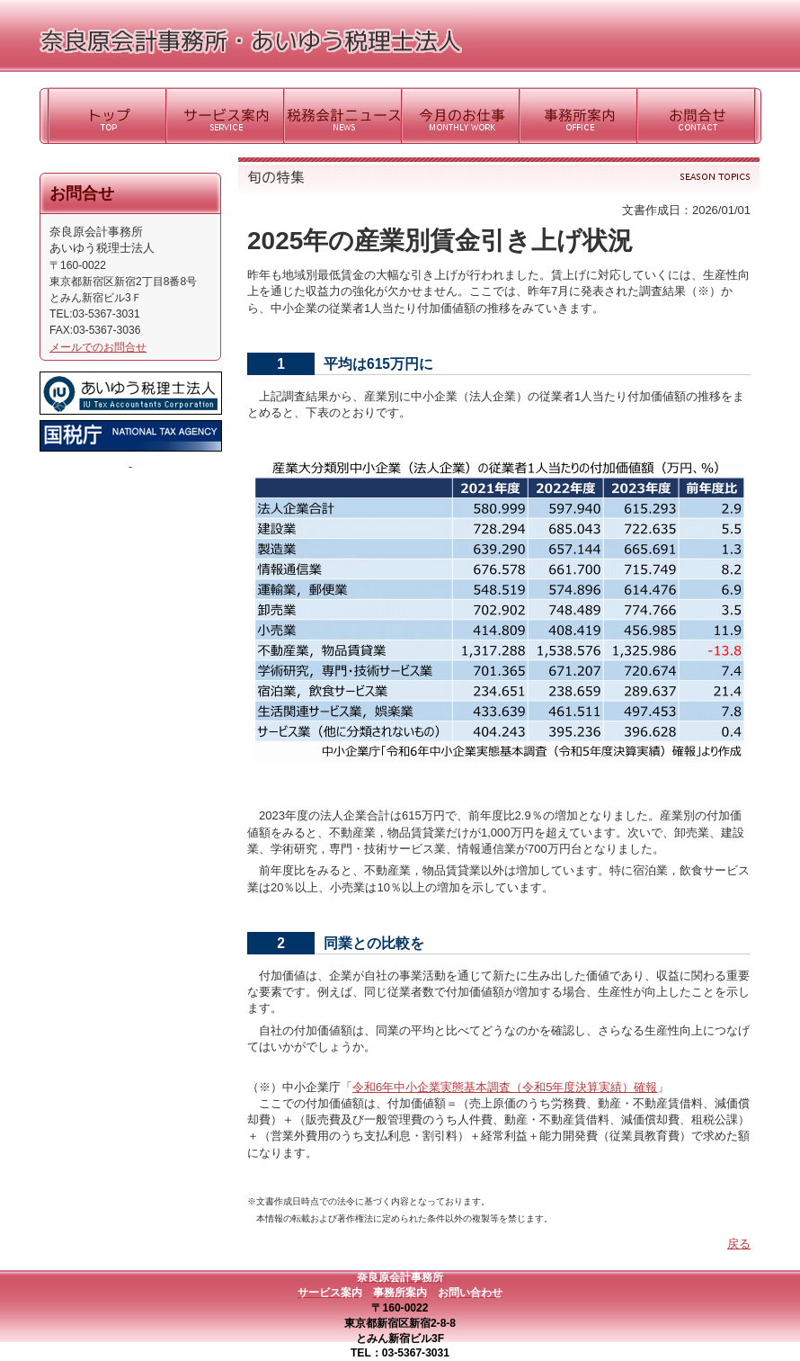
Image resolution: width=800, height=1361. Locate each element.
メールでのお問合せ (98, 347)
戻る (739, 1243)
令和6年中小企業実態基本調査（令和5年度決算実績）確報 (504, 1087)
